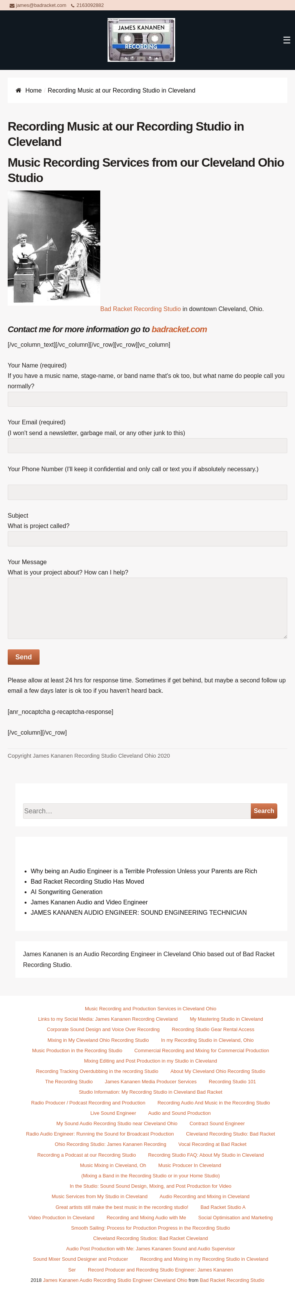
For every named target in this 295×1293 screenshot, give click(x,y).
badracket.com (179, 329)
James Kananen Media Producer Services (151, 1081)
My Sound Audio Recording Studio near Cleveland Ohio (116, 1123)
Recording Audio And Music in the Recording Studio (213, 1103)
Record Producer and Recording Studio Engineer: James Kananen (160, 1270)
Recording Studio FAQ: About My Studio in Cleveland (206, 1155)
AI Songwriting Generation (67, 892)
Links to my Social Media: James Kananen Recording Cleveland (107, 1019)
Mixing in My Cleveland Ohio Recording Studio (98, 1040)
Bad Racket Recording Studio (140, 309)
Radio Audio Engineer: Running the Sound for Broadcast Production (100, 1134)
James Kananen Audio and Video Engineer (89, 902)
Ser (72, 1270)
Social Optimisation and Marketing (235, 1217)
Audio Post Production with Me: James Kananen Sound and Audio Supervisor (150, 1249)
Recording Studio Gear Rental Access (213, 1029)
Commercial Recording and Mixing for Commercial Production (201, 1050)
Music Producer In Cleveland (189, 1165)
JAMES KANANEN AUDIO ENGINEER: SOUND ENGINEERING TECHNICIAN (139, 912)
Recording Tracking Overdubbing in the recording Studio (97, 1071)
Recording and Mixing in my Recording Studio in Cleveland (204, 1259)
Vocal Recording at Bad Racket (212, 1144)
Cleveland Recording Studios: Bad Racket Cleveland (150, 1238)
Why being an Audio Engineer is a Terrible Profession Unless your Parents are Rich (144, 871)
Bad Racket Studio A (223, 1207)
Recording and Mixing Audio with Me (146, 1217)
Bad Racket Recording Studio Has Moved (87, 881)
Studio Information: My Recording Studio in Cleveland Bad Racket (150, 1092)
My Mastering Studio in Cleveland (226, 1019)
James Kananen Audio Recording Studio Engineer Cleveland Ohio (115, 1280)
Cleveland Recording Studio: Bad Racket (230, 1134)
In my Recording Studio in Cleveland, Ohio (207, 1040)
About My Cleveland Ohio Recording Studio (218, 1071)
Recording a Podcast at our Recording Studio (86, 1155)
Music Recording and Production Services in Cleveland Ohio (150, 1009)
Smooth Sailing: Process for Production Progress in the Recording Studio (150, 1228)
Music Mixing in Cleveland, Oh (113, 1165)
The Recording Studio (69, 1081)
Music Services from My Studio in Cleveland (99, 1196)
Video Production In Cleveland (61, 1217)
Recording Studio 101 (232, 1081)
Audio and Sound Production (179, 1113)
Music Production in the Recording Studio (77, 1050)
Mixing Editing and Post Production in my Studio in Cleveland (150, 1061)
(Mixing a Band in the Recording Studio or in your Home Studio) (150, 1176)
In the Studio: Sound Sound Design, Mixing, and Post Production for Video (151, 1186)
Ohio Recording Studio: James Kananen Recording (110, 1144)
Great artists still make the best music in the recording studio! (122, 1207)
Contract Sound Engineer (217, 1123)
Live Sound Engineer (113, 1113)
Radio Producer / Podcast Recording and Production (88, 1103)
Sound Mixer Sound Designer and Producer (80, 1259)
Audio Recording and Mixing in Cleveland (205, 1196)
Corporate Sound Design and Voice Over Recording (103, 1029)
